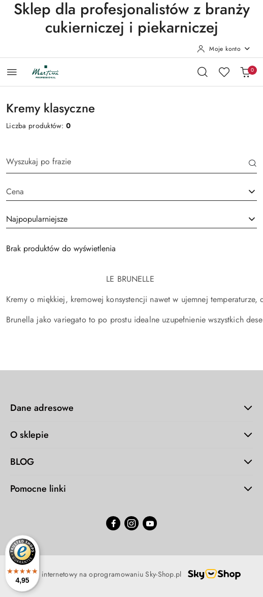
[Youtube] (150, 523)
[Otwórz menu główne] (12, 72)
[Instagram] (131, 523)
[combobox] (131, 219)
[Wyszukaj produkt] (131, 164)
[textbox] (119, 192)
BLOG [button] (131, 461)
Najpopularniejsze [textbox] (37, 219)
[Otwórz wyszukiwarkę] (202, 71)
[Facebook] (113, 523)
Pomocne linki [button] (131, 488)
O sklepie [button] (131, 434)
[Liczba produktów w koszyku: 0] (245, 71)
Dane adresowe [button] (131, 407)
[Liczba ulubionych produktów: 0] (223, 71)
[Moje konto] (224, 48)
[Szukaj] (252, 164)
